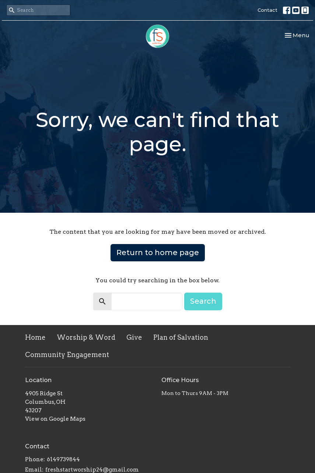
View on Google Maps (55, 419)
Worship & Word (86, 337)
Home (35, 337)
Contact (267, 10)
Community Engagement (67, 355)
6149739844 (63, 459)
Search (203, 301)
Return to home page (157, 252)
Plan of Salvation (180, 337)
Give (134, 337)
